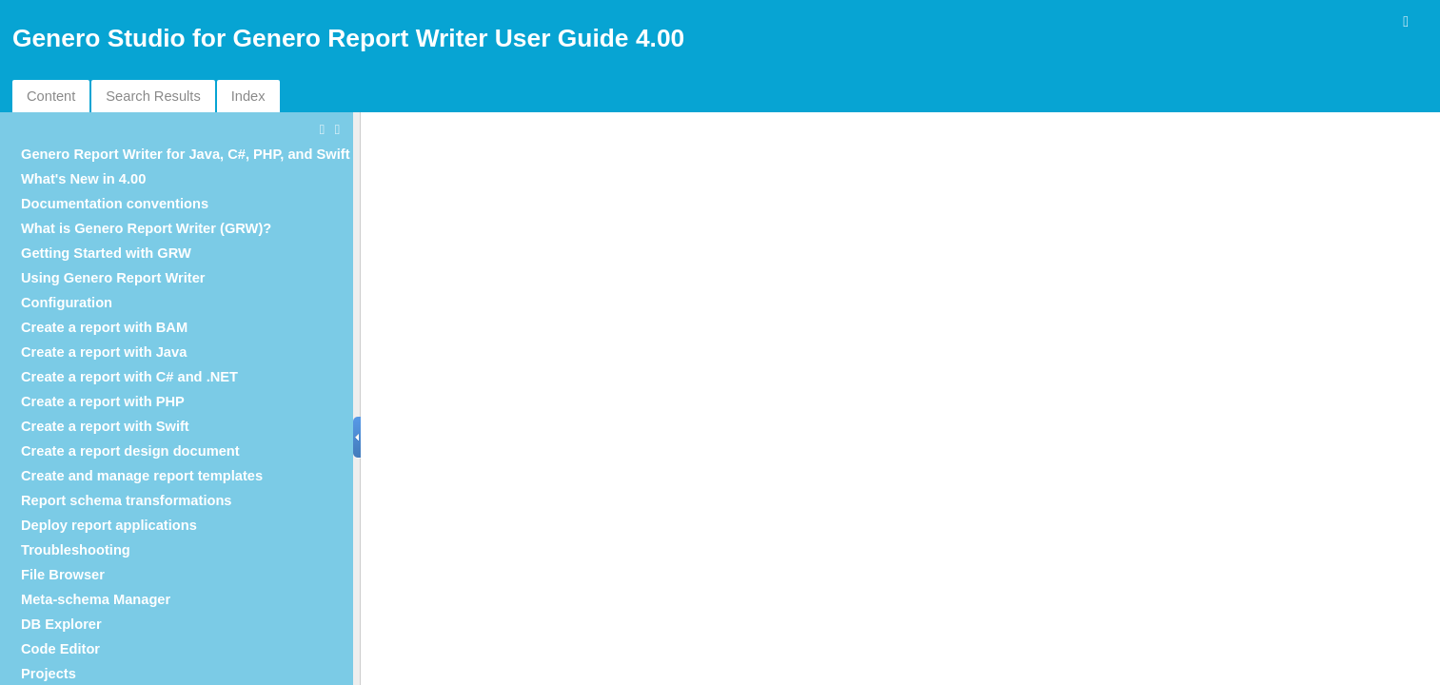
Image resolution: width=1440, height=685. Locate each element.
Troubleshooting (75, 550)
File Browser (63, 574)
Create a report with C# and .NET (129, 376)
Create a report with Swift (105, 426)
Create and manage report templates (142, 475)
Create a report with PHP (103, 401)
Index (248, 96)
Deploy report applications (109, 525)
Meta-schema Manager (95, 599)
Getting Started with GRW (106, 253)
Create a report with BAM (104, 327)
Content (51, 96)
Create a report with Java (104, 352)
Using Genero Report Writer (113, 277)
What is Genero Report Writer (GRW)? (146, 228)
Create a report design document (130, 451)
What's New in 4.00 (83, 178)
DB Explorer (61, 624)
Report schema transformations (126, 500)
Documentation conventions (114, 203)
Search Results (153, 96)
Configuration (66, 302)
